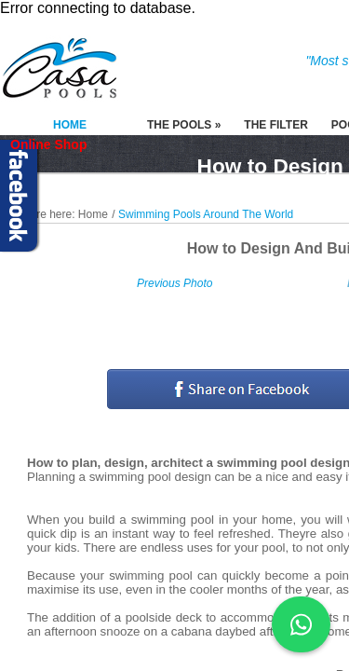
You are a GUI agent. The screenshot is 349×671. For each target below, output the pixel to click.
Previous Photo (174, 283)
